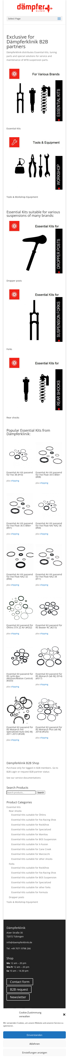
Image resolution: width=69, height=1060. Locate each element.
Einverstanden (34, 1035)
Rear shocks (15, 810)
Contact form (20, 982)
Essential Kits (14, 807)
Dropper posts (16, 897)
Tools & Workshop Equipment (22, 902)
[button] (64, 1014)
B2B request (19, 989)
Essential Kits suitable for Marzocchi (30, 853)
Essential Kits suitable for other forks (31, 887)
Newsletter (18, 997)
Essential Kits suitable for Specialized (31, 829)
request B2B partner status (35, 771)
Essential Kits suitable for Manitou (29, 834)
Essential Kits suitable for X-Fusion (29, 844)
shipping (15, 480)
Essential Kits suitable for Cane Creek (31, 849)
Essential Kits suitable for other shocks (31, 858)
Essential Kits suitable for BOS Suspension (33, 839)
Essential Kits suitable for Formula (29, 892)
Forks (11, 863)
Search (41, 792)
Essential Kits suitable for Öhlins (28, 814)
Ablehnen (34, 1043)
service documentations (28, 777)
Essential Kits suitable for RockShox (30, 824)
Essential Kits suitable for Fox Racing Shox (33, 819)
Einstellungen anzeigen (34, 1052)
